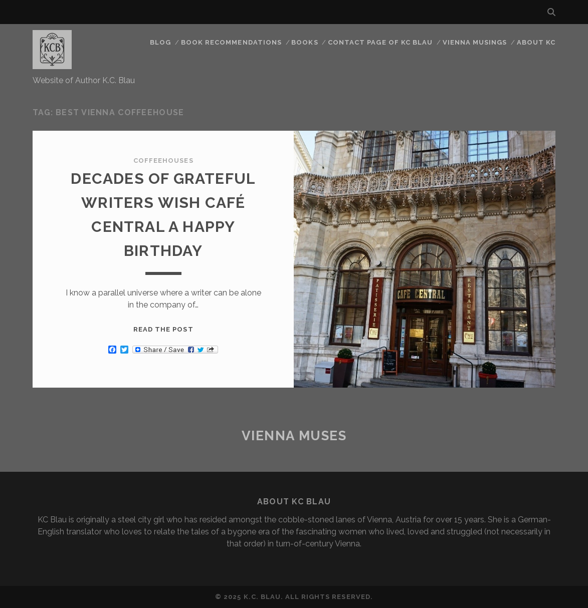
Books (304, 42)
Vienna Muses (294, 435)
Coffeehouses (163, 160)
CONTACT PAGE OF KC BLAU (380, 42)
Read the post (163, 329)
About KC (536, 42)
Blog (160, 42)
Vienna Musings (475, 42)
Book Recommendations (231, 42)
